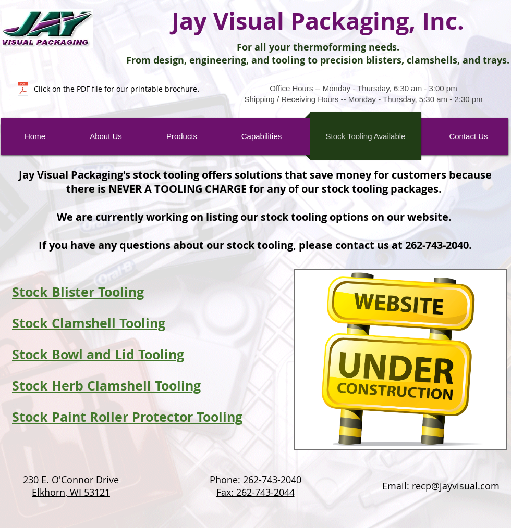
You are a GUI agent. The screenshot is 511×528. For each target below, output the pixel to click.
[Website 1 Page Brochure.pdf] (22, 90)
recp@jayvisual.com (456, 486)
